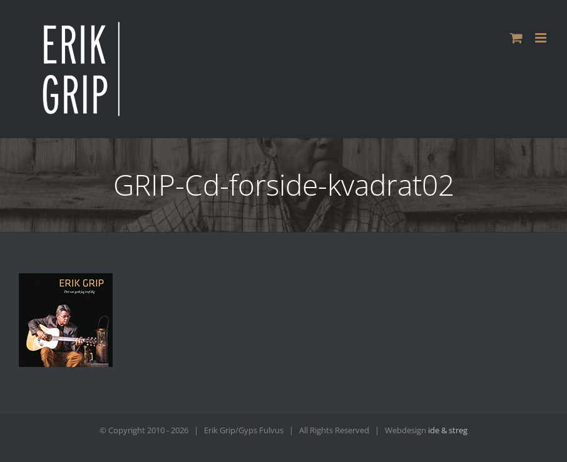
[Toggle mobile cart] (516, 37)
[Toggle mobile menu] (541, 37)
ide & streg (447, 430)
